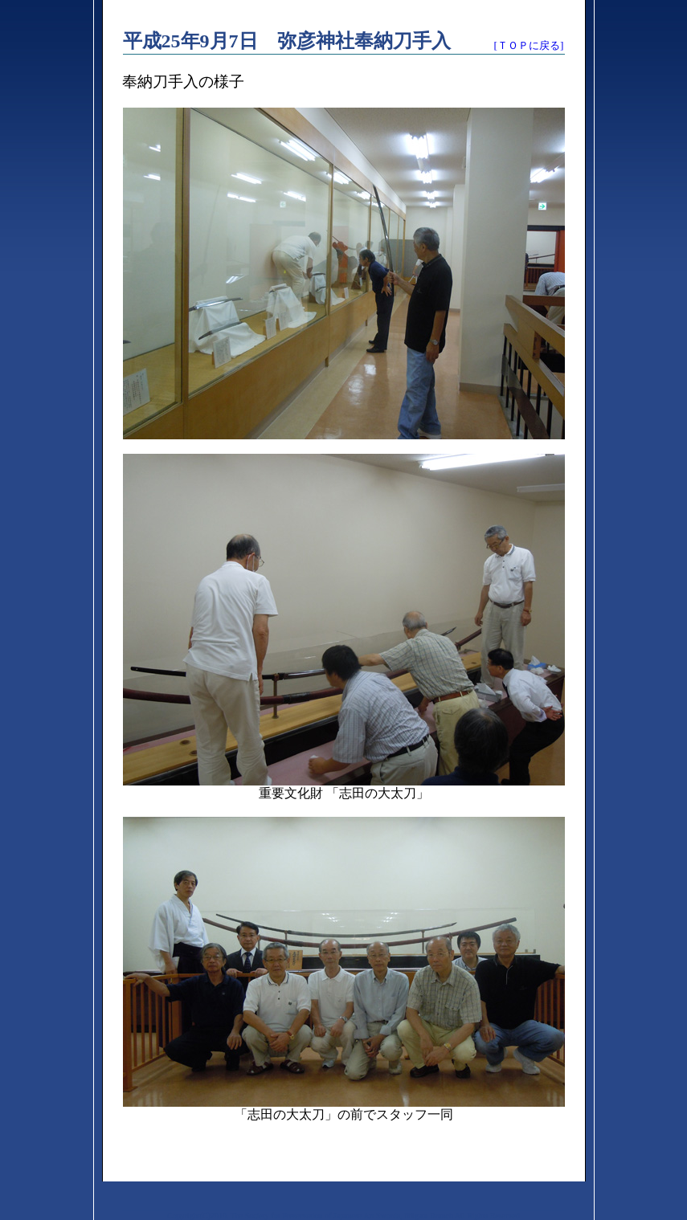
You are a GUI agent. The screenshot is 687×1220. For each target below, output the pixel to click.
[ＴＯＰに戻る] (529, 45)
